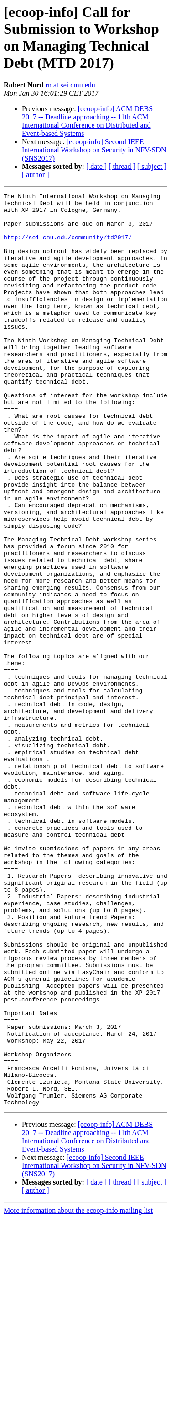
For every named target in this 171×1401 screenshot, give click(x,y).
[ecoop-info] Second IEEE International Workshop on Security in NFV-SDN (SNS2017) (94, 150)
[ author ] (35, 175)
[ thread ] (122, 166)
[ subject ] (151, 166)
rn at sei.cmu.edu (70, 85)
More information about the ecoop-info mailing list (78, 1393)
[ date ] (96, 166)
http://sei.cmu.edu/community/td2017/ (68, 247)
